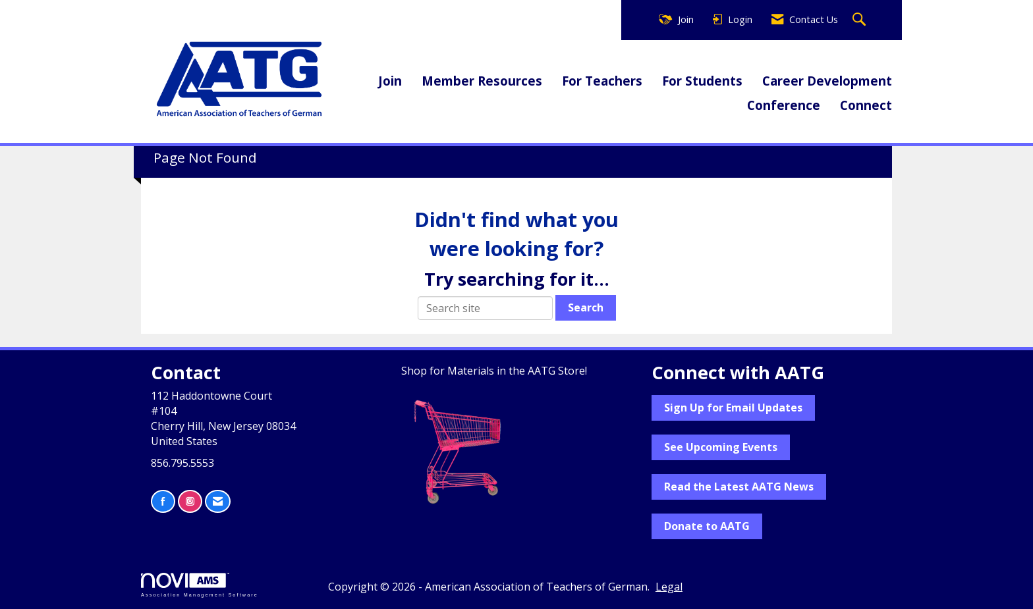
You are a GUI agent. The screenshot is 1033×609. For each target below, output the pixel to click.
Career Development (827, 80)
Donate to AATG (707, 526)
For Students (702, 80)
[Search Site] (860, 20)
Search (585, 307)
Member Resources (482, 80)
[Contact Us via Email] (218, 501)
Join (390, 80)
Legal (669, 586)
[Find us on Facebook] (163, 501)
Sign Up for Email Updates (733, 407)
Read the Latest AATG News (739, 486)
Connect (866, 105)
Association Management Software (199, 585)
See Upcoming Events (720, 447)
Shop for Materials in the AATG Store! (494, 370)
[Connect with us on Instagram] (190, 501)
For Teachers (602, 80)
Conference (783, 105)
